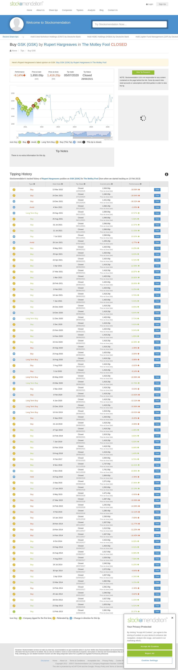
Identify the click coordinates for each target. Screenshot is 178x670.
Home (29, 10)
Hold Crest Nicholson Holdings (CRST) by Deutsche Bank (60, 37)
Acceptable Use (93, 661)
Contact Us (113, 10)
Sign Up (162, 4)
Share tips (53, 10)
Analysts (91, 10)
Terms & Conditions (77, 661)
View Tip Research (143, 72)
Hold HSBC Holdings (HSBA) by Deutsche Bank (112, 37)
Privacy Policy (107, 661)
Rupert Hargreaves (60, 44)
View (157, 190)
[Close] (172, 637)
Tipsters (79, 10)
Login (149, 4)
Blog (101, 10)
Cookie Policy (121, 661)
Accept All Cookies (150, 665)
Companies (67, 10)
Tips (22, 51)
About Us (40, 10)
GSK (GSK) (28, 44)
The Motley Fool (96, 44)
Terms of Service (116, 666)
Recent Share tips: (11, 37)
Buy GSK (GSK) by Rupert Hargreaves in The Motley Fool (81, 62)
